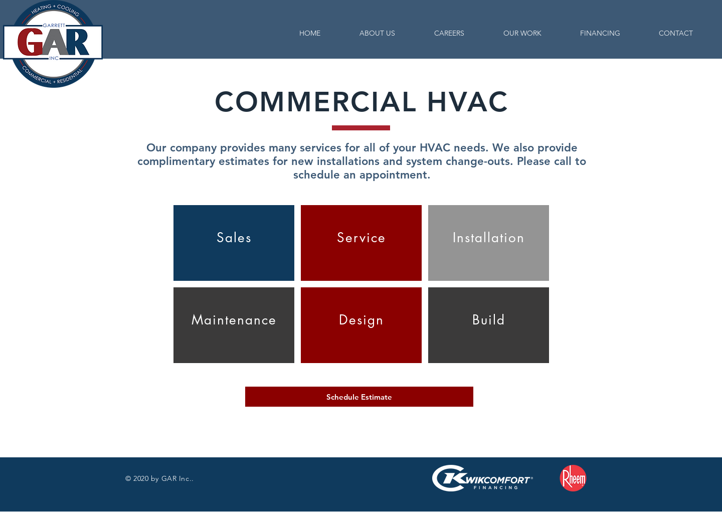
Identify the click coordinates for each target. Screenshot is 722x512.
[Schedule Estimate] (359, 397)
